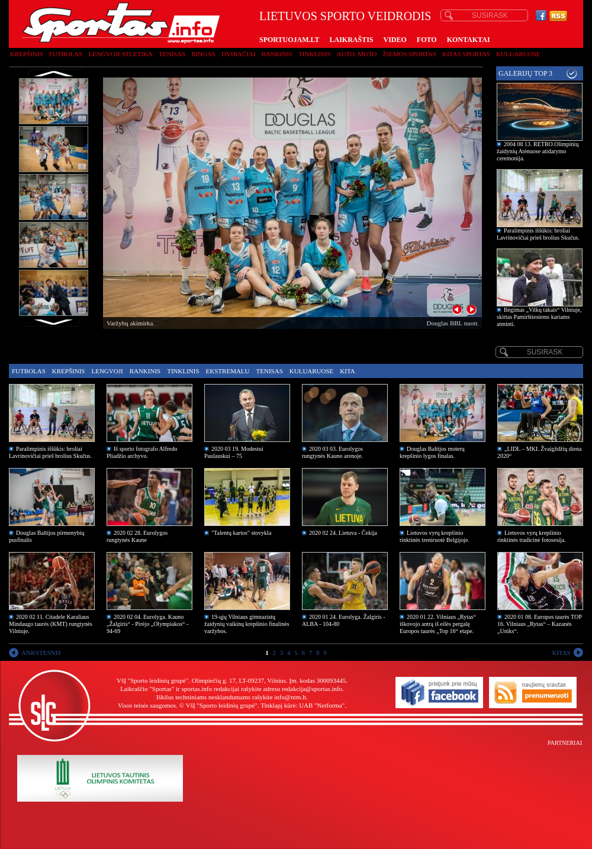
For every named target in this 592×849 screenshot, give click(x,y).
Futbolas (66, 53)
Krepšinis (26, 53)
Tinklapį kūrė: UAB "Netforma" (302, 705)
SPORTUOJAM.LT (289, 39)
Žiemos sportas (409, 53)
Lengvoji (107, 371)
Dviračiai (238, 53)
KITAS (561, 652)
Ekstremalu (228, 371)
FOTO (427, 39)
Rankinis (277, 53)
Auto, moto (357, 53)
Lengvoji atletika (120, 53)
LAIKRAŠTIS (351, 39)
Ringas (203, 53)
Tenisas (172, 53)
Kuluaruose (518, 53)
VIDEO (395, 39)
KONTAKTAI (468, 39)
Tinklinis (314, 53)
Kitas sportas (466, 53)
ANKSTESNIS (41, 652)
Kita (347, 371)
